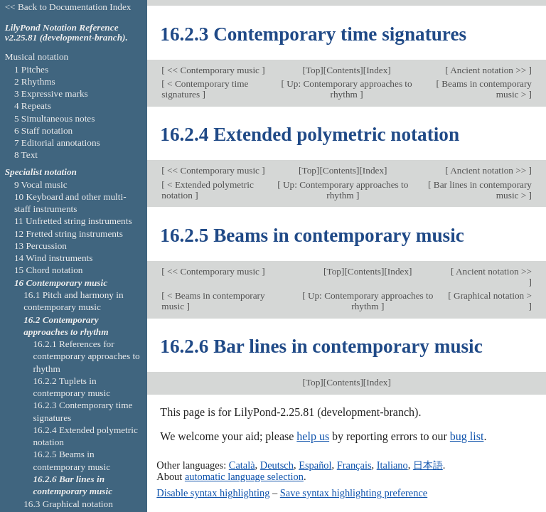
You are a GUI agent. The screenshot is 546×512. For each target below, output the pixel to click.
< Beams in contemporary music (212, 300)
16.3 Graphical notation (68, 503)
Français (354, 465)
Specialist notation (41, 171)
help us (312, 436)
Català (242, 465)
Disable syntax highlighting (212, 492)
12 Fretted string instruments (68, 233)
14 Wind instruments (53, 257)
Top (313, 70)
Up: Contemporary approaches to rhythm (348, 89)
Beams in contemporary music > (485, 89)
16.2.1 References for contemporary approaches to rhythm (86, 356)
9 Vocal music (41, 184)
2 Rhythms (34, 81)
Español (315, 465)
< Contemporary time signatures (204, 89)
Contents (343, 70)
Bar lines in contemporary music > (482, 190)
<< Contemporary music (213, 70)
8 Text (26, 154)
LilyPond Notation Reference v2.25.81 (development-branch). (66, 32)
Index (376, 70)
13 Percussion (40, 245)
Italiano (392, 465)
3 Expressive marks (51, 93)
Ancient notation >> (489, 70)
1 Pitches (31, 69)
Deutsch (277, 465)
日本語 (428, 465)
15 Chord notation (48, 270)
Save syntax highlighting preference (353, 492)
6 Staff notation (43, 130)
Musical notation (37, 56)
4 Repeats (32, 105)
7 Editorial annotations (57, 142)
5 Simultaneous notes (54, 118)
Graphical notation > (491, 295)
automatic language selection (244, 476)
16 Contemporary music (60, 282)
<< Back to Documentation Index (68, 6)
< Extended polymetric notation (207, 190)
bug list (467, 436)
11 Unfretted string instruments (73, 220)
